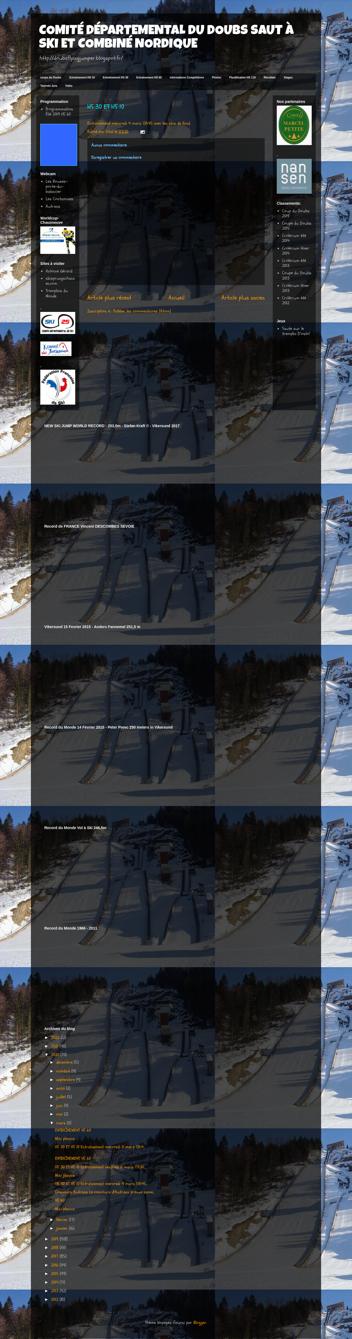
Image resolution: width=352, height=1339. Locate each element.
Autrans (53, 206)
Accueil (176, 298)
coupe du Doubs (50, 77)
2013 (55, 1291)
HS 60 (59, 1200)
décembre (65, 1062)
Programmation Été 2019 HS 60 (59, 111)
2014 (55, 1282)
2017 (55, 1256)
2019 (55, 1239)
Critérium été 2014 (294, 238)
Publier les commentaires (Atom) (142, 311)
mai (60, 1114)
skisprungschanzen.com (60, 280)
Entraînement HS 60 (148, 77)
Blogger (199, 1323)
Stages (288, 77)
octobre (63, 1071)
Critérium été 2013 (294, 263)
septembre (66, 1080)
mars (61, 1123)
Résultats (270, 77)
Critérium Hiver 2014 (295, 250)
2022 (56, 1038)
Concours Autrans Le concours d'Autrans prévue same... (105, 1192)
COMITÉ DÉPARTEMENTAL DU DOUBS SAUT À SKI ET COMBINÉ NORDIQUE (166, 38)
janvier (62, 1228)
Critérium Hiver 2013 (295, 288)
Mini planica (65, 1139)
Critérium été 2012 (294, 300)
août (61, 1088)
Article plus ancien (243, 298)
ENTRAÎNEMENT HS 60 (73, 1130)
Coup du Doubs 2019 (296, 213)
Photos (216, 77)
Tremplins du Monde (57, 293)
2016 (55, 1265)
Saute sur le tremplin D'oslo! (296, 331)
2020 (55, 1055)
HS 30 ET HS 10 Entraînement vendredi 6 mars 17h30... (100, 1167)
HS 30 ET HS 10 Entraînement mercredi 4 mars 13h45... (101, 1184)
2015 (55, 1274)
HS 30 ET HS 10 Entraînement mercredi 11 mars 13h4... (100, 1147)
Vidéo (69, 85)
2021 (55, 1046)
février (62, 1220)
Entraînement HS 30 (115, 77)
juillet (61, 1097)
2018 (55, 1248)
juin (60, 1105)
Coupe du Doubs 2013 (296, 275)
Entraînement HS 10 (82, 77)
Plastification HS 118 (242, 77)
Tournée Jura (48, 85)
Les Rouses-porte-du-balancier (57, 186)
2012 (55, 1299)
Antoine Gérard (59, 271)
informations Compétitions (187, 77)
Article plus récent (109, 298)
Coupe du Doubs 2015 (296, 225)
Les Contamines (59, 199)
